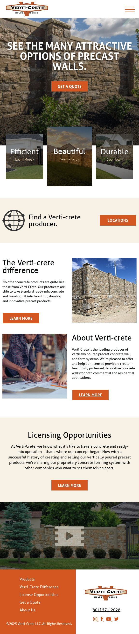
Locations (118, 220)
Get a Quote (70, 86)
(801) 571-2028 (105, 609)
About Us (27, 610)
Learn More (21, 318)
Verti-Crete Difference (39, 587)
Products (27, 579)
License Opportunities (39, 594)
